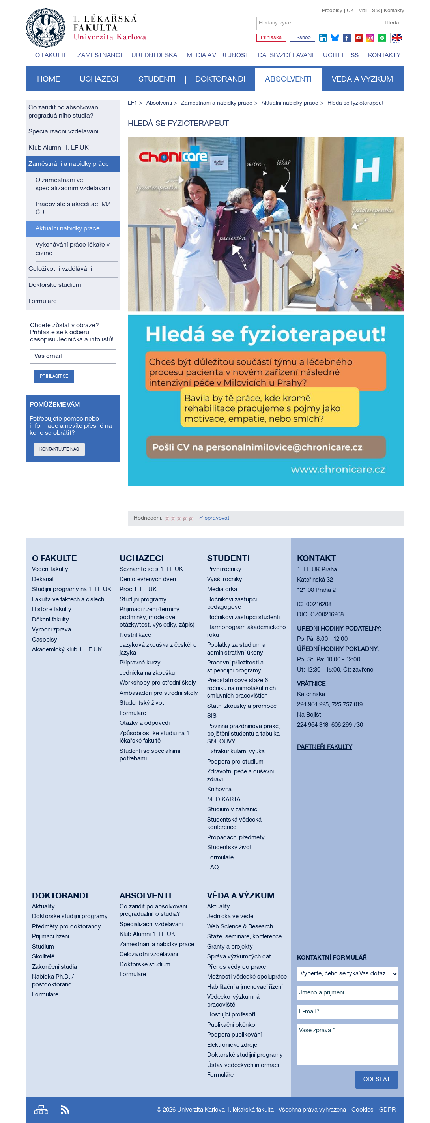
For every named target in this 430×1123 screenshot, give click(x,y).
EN (396, 42)
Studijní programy (143, 600)
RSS (65, 1109)
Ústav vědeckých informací (243, 1065)
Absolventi (288, 79)
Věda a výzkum (362, 79)
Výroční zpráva (51, 630)
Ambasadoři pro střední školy (159, 693)
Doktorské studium (54, 285)
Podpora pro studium (235, 762)
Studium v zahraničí (232, 809)
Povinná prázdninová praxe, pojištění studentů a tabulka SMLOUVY (243, 734)
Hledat (393, 23)
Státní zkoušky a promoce (242, 706)
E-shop (302, 38)
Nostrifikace (135, 635)
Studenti (157, 79)
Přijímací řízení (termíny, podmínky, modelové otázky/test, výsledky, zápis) (157, 617)
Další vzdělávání (286, 55)
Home (48, 79)
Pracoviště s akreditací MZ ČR (73, 208)
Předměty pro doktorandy (66, 927)
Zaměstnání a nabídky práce (68, 164)
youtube (359, 38)
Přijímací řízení (50, 937)
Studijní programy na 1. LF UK (71, 589)
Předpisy (332, 11)
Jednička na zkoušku (147, 673)
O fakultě (51, 55)
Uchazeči (99, 79)
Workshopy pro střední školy (158, 683)
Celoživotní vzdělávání (60, 269)
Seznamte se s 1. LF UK (151, 569)
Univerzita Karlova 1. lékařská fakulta (225, 1110)
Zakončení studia (54, 967)
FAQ (213, 867)
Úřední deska (154, 55)
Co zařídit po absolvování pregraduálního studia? (64, 112)
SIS (376, 11)
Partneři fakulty (324, 747)
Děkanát (43, 579)
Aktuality (43, 907)
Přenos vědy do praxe (236, 967)
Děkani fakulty (50, 620)
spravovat (217, 518)
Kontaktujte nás (59, 449)
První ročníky (224, 569)
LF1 (132, 103)
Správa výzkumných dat (239, 957)
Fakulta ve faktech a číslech (68, 600)
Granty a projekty (230, 947)
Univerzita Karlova (116, 41)
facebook (347, 38)
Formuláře (42, 301)
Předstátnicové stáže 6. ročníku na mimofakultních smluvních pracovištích (241, 688)
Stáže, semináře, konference (244, 937)
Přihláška (271, 38)
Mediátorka (222, 589)
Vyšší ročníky (224, 579)
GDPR (387, 1110)
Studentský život (142, 703)
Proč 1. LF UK (138, 589)
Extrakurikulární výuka (236, 751)
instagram (370, 38)
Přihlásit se (54, 376)
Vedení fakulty (50, 569)
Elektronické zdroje (232, 1045)
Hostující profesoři (231, 1015)
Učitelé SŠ (341, 55)
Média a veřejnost (218, 55)
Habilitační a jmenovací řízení (244, 987)
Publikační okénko (231, 1025)
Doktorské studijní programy (70, 916)
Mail (363, 11)
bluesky (335, 38)
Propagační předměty (236, 837)
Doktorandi (220, 79)
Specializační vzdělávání (63, 132)
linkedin (323, 38)
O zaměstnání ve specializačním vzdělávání (73, 184)
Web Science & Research (240, 927)
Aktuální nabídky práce (68, 229)
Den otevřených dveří (148, 579)
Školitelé (43, 957)
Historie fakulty (51, 609)
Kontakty (394, 11)
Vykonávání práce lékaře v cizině (73, 249)
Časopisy (44, 640)
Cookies (362, 1110)
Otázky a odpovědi (145, 723)
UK (350, 11)
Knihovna (219, 789)
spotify (382, 38)
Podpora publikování (234, 1035)
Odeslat (376, 1079)
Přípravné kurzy (140, 663)
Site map (41, 1109)
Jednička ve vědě (230, 916)
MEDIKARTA (224, 800)
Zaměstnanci (99, 55)
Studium (43, 947)
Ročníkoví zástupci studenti (243, 617)
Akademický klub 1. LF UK (67, 650)
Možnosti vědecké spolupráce (247, 977)
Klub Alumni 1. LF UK (58, 148)
